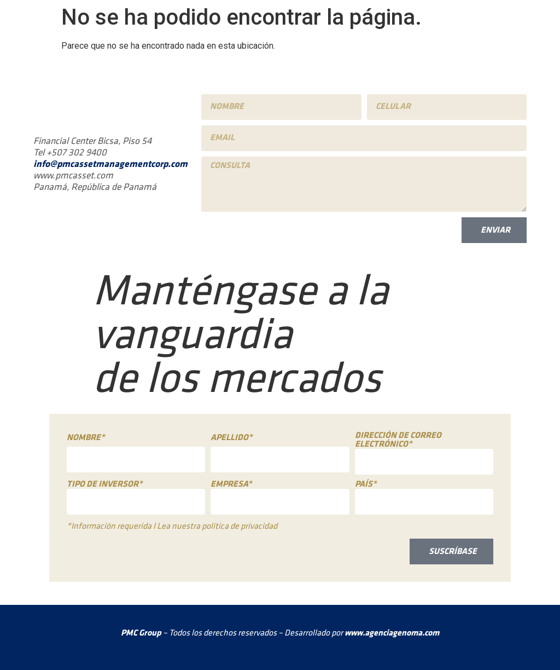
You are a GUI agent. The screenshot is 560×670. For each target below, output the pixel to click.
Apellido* (231, 438)
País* (365, 484)
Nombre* (85, 438)
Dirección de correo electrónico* (398, 440)
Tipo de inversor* (104, 484)
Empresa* (231, 484)
